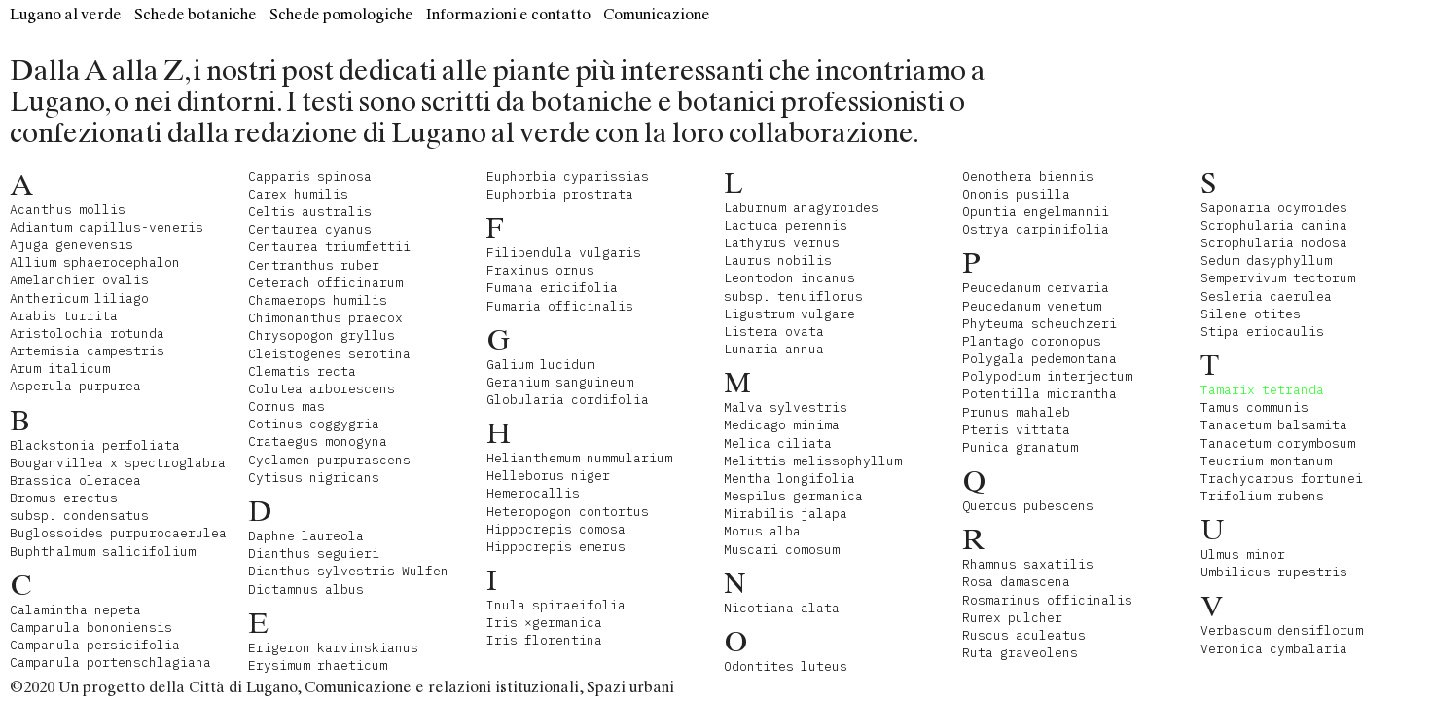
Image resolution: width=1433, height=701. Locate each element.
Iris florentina (544, 640)
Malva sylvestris (785, 407)
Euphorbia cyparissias (567, 176)
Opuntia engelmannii (1035, 211)
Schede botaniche (195, 14)
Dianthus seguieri (313, 553)
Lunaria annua (774, 349)
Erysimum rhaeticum (317, 665)
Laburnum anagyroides (801, 208)
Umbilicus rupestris (1273, 572)
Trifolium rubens (1262, 496)
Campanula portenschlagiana (110, 662)
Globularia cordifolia (567, 399)
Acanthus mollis (67, 210)
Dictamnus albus (306, 589)
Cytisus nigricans (313, 477)
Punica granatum (1020, 447)
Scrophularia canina (1273, 225)
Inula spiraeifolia (556, 605)
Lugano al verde (66, 14)
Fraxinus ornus (540, 270)
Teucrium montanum (1266, 461)
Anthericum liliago (79, 298)
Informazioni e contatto (508, 14)
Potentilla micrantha (1039, 394)
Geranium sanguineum (559, 382)
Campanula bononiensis (91, 627)
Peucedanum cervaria (1035, 287)
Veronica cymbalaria (1273, 649)
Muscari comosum (782, 549)
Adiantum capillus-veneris (106, 227)
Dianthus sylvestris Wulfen (348, 571)
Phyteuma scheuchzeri (1039, 323)
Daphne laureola (306, 536)
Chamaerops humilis (317, 300)
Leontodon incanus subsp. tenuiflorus (793, 287)
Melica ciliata (778, 443)
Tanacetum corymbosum (1277, 443)
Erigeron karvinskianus (333, 648)
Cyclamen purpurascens (329, 460)
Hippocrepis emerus (556, 546)
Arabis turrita (64, 316)
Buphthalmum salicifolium (103, 551)
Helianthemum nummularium (579, 458)
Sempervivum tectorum (1277, 278)
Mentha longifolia (789, 478)
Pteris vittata (1016, 430)
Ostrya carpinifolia (1035, 229)
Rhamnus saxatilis (1027, 564)
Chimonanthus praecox (325, 318)
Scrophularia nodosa (1273, 243)
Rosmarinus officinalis (1047, 600)
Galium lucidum (540, 364)
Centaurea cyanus (310, 229)
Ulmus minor (1242, 554)
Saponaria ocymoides (1273, 208)
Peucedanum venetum (1031, 306)
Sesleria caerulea (1266, 296)
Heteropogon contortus (567, 511)
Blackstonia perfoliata (95, 445)
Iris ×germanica (544, 622)
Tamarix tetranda (1262, 390)
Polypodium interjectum (1047, 376)
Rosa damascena (1016, 581)
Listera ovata (774, 331)
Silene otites (1250, 314)
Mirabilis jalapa (785, 513)
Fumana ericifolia (552, 287)
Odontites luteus (785, 666)
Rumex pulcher (1012, 617)
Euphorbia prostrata (559, 194)
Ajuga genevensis (71, 245)
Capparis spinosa (310, 176)
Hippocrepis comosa (556, 529)
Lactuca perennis (785, 225)
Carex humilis (298, 194)
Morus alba (762, 531)
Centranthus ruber (313, 265)
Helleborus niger (548, 475)
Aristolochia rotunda (87, 333)
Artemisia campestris (87, 351)
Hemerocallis (533, 493)
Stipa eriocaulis (1262, 331)
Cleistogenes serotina (329, 354)
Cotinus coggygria (313, 424)
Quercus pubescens (1027, 506)
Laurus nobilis (778, 260)
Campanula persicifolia (95, 645)
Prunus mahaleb (1016, 412)
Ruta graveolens (1020, 653)
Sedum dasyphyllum (1266, 260)
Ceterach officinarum (325, 283)
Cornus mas (286, 406)
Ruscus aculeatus (1024, 635)
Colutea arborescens (321, 389)
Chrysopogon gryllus (321, 335)
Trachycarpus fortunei (1281, 478)
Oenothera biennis (1027, 176)
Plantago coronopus (1031, 341)
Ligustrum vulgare (789, 314)
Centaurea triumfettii (329, 247)
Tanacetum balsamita (1273, 425)
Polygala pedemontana (1039, 358)
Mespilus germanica (793, 496)
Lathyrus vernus (782, 243)
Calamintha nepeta (75, 610)
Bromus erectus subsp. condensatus (79, 507)
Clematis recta (302, 371)
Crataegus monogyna (317, 441)
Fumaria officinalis (559, 306)
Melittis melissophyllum (813, 461)
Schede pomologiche (341, 14)
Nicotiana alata (782, 608)
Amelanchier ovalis (79, 280)
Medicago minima (782, 425)
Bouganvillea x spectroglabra (118, 463)
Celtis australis (310, 211)
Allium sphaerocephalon (95, 262)
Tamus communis (1254, 407)
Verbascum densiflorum (1281, 630)
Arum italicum (60, 368)
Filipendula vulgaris (563, 252)
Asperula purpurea (75, 386)
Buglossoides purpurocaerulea (118, 533)
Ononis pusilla (1016, 194)
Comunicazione (656, 14)
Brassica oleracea (75, 480)
